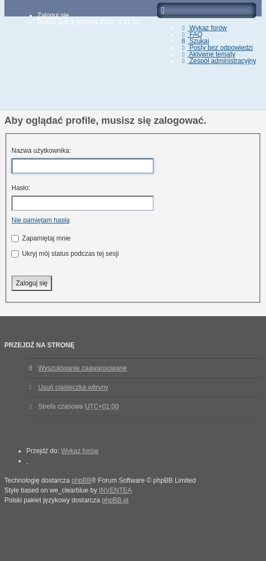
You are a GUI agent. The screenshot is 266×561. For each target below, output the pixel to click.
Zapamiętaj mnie (41, 238)
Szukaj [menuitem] (194, 41)
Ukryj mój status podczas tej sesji (65, 253)
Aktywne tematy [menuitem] (207, 54)
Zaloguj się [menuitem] (53, 15)
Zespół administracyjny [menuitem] (217, 61)
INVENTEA (115, 490)
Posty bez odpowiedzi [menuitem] (216, 47)
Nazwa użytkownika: (41, 150)
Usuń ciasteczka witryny (73, 387)
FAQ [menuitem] (191, 34)
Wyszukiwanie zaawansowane (82, 368)
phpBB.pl (115, 500)
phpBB (81, 480)
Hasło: (20, 188)
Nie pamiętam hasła (40, 220)
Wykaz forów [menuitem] (203, 28)
